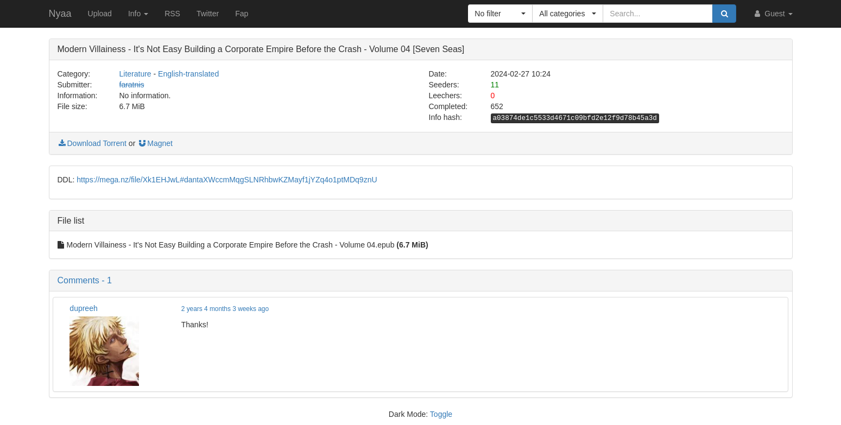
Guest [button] (772, 13)
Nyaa (60, 13)
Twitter (208, 13)
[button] (500, 13)
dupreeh (83, 308)
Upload (100, 13)
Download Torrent (92, 143)
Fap (241, 13)
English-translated (188, 73)
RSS (172, 13)
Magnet (155, 143)
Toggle (441, 414)
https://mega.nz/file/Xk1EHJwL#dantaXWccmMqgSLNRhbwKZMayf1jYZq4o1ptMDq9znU (227, 179)
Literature (135, 73)
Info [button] (138, 13)
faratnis (131, 84)
